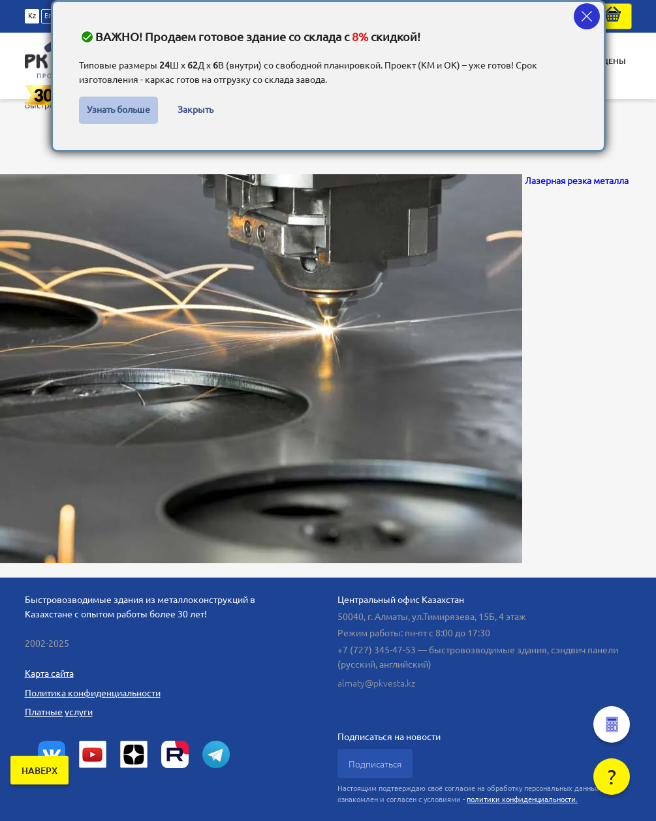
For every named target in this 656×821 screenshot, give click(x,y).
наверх (39, 771)
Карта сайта (49, 673)
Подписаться (375, 764)
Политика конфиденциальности (93, 693)
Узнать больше (118, 109)
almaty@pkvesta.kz (376, 683)
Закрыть (195, 109)
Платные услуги (59, 712)
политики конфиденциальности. (522, 799)
